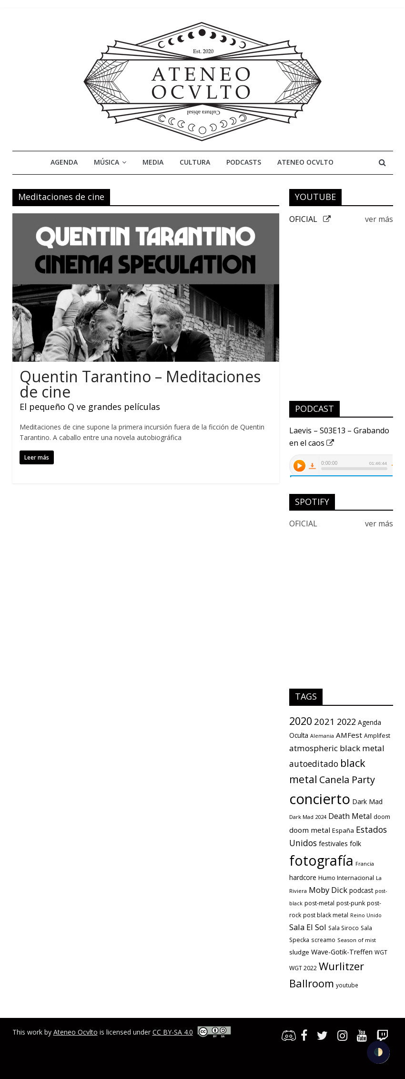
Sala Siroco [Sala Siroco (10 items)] (343, 928)
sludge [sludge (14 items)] (299, 952)
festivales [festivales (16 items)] (333, 843)
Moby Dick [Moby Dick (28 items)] (328, 889)
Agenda (64, 162)
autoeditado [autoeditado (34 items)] (313, 763)
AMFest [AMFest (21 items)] (349, 735)
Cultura (195, 162)
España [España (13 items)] (343, 830)
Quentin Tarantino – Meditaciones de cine (140, 384)
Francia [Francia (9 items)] (364, 863)
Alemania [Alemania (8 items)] (322, 736)
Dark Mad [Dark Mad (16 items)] (367, 801)
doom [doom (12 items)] (382, 817)
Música (106, 162)
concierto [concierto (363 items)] (319, 798)
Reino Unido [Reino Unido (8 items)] (366, 915)
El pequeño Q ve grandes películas (90, 406)
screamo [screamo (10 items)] (323, 939)
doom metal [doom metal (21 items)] (309, 830)
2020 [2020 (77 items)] (300, 721)
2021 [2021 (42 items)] (324, 721)
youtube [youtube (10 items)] (347, 985)
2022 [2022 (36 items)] (346, 721)
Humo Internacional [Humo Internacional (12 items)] (346, 878)
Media (152, 162)
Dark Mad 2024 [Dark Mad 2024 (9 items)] (307, 816)
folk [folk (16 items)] (355, 843)
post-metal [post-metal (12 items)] (319, 903)
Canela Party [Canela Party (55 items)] (347, 779)
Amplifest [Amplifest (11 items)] (377, 736)
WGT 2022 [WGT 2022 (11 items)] (303, 968)
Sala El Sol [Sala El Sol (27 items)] (307, 927)
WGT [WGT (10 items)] (381, 952)
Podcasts (243, 162)
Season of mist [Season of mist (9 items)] (356, 939)
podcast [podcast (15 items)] (361, 890)
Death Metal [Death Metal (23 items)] (350, 816)
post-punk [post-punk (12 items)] (350, 903)
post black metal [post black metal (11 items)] (325, 915)
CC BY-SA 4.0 (172, 1032)
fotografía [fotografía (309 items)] (321, 860)
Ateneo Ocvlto (305, 162)
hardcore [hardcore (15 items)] (302, 877)
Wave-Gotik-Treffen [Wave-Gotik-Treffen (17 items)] (342, 951)
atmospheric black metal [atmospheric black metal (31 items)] (337, 748)
